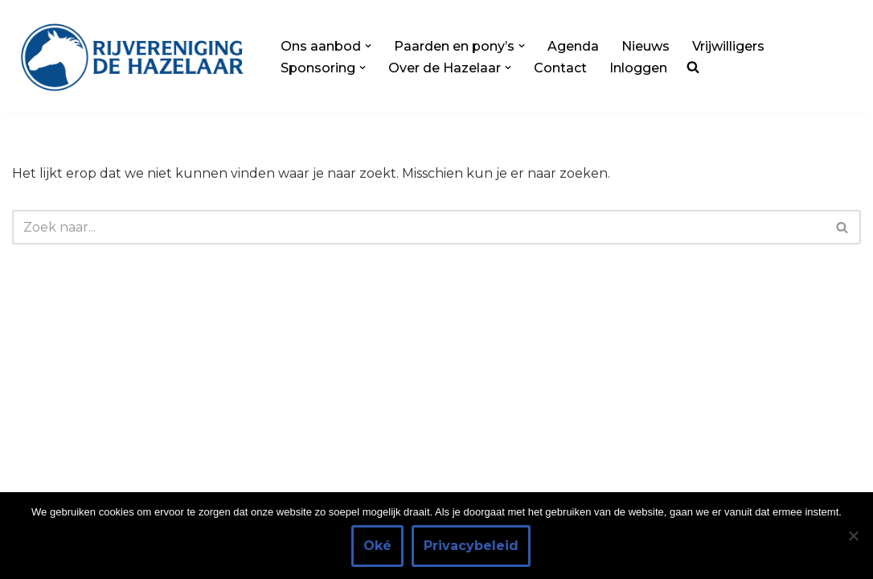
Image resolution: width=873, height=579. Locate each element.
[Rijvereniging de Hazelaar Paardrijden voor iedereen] (132, 56)
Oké (377, 545)
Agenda (573, 46)
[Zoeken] (418, 227)
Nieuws (645, 46)
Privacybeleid (471, 545)
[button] (368, 46)
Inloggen (638, 68)
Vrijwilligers (728, 46)
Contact (560, 68)
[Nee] (853, 536)
